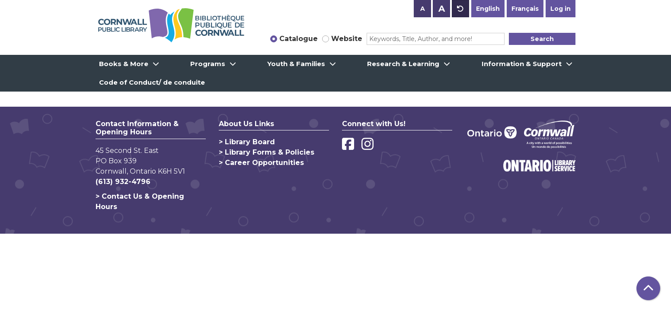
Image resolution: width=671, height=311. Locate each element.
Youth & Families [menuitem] (296, 64)
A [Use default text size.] (460, 8)
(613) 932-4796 (123, 182)
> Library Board (247, 142)
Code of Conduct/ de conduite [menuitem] (152, 82)
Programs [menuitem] (207, 64)
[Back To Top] (648, 288)
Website (346, 39)
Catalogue (298, 39)
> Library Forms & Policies (266, 152)
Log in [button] (560, 9)
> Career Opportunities (261, 163)
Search (542, 39)
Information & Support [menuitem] (522, 64)
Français (525, 9)
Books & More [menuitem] (123, 64)
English (488, 9)
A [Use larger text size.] (441, 8)
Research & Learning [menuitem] (403, 64)
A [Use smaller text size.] (422, 9)
